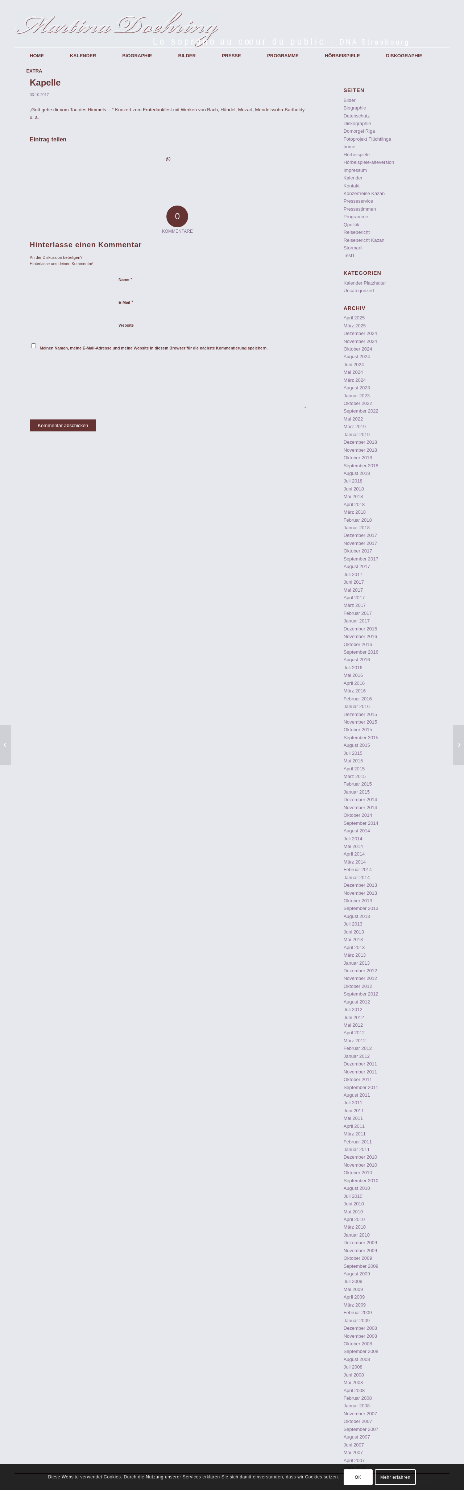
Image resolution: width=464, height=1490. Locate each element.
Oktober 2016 (358, 644)
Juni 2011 (354, 1110)
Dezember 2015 (360, 714)
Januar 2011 (357, 1149)
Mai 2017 (353, 590)
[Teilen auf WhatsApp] (168, 159)
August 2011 (357, 1095)
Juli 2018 (353, 481)
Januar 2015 (357, 792)
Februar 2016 (358, 698)
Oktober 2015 (358, 729)
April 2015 (354, 768)
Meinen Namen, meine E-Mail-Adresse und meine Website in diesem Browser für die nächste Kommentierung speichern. (154, 348)
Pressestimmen (360, 209)
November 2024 (360, 341)
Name (125, 279)
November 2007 (360, 1413)
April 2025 (354, 317)
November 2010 (360, 1165)
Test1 (349, 255)
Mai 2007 (353, 1452)
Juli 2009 (353, 1281)
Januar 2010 (357, 1235)
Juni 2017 (354, 582)
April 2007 (354, 1460)
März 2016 (355, 691)
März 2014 (355, 862)
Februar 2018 (358, 520)
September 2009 (361, 1266)
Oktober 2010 (358, 1172)
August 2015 (357, 745)
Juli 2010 (353, 1196)
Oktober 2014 (358, 815)
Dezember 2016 (360, 629)
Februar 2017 (358, 613)
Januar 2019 (357, 434)
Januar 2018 (357, 527)
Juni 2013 (354, 932)
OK (358, 1477)
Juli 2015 (353, 753)
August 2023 (357, 387)
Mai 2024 (353, 372)
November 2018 (360, 450)
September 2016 (361, 652)
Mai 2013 (353, 939)
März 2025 (355, 325)
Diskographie (357, 123)
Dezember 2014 (360, 799)
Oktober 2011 (358, 1079)
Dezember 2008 (360, 1328)
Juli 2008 (353, 1367)
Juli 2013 (353, 924)
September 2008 (361, 1351)
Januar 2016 (357, 706)
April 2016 (354, 683)
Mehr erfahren (395, 1477)
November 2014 (360, 807)
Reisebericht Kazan (364, 240)
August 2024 (357, 356)
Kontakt (352, 186)
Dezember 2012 (360, 970)
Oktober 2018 (358, 457)
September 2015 (361, 737)
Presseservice (358, 201)
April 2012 (354, 1032)
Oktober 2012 (358, 986)
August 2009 (357, 1273)
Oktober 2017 (358, 551)
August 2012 (357, 1002)
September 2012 (361, 994)
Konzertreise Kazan (364, 193)
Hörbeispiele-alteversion (369, 162)
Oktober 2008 (358, 1343)
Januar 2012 (357, 1056)
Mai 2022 (353, 419)
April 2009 (354, 1297)
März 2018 (355, 512)
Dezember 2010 (360, 1157)
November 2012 (360, 978)
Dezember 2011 (360, 1064)
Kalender (353, 178)
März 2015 (355, 776)
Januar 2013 (357, 963)
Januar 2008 (357, 1405)
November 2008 (360, 1336)
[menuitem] (37, 55)
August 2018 (357, 473)
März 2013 (355, 955)
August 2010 (357, 1188)
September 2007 (361, 1429)
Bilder (350, 100)
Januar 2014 (357, 877)
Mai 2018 (353, 496)
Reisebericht (357, 232)
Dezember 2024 (360, 333)
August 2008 (357, 1359)
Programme (356, 216)
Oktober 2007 (358, 1421)
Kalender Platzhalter (365, 283)
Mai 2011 (353, 1118)
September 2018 (361, 465)
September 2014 (361, 823)
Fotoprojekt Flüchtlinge (368, 139)
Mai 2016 (353, 675)
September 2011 (361, 1087)
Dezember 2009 (360, 1242)
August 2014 (357, 830)
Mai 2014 (353, 846)
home (350, 146)
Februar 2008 (358, 1398)
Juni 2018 (354, 489)
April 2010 (354, 1219)
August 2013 (357, 916)
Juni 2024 (354, 364)
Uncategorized (359, 290)
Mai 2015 (353, 760)
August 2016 (357, 659)
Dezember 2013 (360, 885)
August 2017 (357, 566)
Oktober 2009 (358, 1258)
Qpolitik (351, 224)
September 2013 (361, 908)
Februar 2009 (358, 1312)
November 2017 (360, 543)
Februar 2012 (358, 1048)
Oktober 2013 (358, 900)
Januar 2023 (357, 395)
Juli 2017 (353, 574)
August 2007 (357, 1437)
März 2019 (355, 426)
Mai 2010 (353, 1211)
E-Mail (126, 302)
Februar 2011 (358, 1142)
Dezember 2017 (360, 535)
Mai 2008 (353, 1382)
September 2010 (361, 1180)
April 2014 (354, 854)
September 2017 (361, 559)
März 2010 (355, 1227)
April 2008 (354, 1390)
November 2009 (360, 1250)
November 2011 (360, 1072)
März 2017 (355, 605)
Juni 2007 (354, 1445)
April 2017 (354, 597)
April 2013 (354, 947)
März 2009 (355, 1305)
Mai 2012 (353, 1025)
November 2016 (360, 636)
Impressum (355, 170)
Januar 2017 (357, 621)
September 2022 (361, 411)
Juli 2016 (353, 667)
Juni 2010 (354, 1204)
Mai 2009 (353, 1289)
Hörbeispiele (357, 154)
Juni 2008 (354, 1375)
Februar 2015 (358, 784)
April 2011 (354, 1126)
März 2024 (355, 380)
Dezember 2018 (360, 442)
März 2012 (355, 1040)
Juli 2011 (353, 1102)
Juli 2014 (353, 838)
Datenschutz (357, 116)
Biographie (355, 108)
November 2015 (360, 722)
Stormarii (353, 248)
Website (126, 325)
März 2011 (355, 1134)
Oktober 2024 (358, 349)
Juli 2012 (353, 1009)
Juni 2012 (354, 1017)
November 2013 (360, 893)
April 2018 (354, 504)
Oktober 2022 (358, 403)
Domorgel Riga (359, 131)
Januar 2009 (357, 1320)
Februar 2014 (358, 869)
